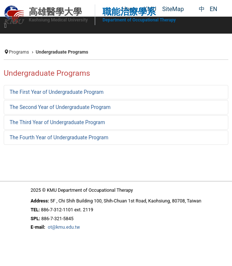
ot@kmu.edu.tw (64, 227)
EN (213, 9)
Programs (19, 52)
